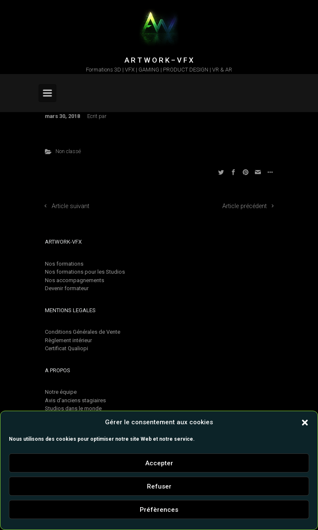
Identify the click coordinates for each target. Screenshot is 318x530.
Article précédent (244, 206)
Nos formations (64, 264)
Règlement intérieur (68, 340)
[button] (305, 422)
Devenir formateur (66, 288)
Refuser (159, 486)
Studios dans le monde (73, 408)
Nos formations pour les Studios (85, 272)
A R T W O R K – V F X (159, 60)
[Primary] (47, 93)
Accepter (159, 463)
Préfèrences (159, 510)
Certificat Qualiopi (66, 348)
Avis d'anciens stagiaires (75, 400)
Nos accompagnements (74, 280)
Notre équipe (61, 392)
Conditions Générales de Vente (82, 332)
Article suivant (70, 206)
